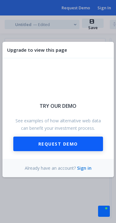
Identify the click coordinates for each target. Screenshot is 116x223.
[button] (104, 211)
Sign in (84, 168)
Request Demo (58, 144)
